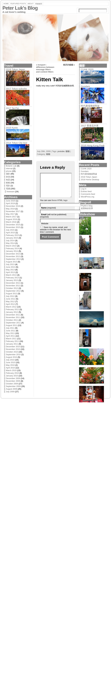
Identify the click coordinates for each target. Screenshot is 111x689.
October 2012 (12, 288)
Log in (83, 189)
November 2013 (13, 256)
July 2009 (10, 391)
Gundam (85, 86)
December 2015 (13, 224)
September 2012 (13, 291)
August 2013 (11, 262)
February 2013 (12, 277)
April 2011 (10, 336)
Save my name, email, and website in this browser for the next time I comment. (55, 234)
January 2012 (12, 312)
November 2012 (13, 285)
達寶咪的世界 (87, 208)
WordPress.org (87, 197)
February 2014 (12, 248)
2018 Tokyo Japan (15, 69)
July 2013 (10, 264)
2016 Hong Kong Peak (92, 145)
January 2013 (12, 280)
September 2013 (13, 259)
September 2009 (13, 386)
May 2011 (10, 333)
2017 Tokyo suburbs (16, 88)
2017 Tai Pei (12, 108)
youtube (61, 151)
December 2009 (13, 378)
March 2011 (11, 338)
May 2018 (10, 209)
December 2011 (13, 315)
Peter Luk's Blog (20, 8)
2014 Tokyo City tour (16, 142)
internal (9, 168)
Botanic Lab (11, 166)
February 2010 (12, 373)
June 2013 (10, 267)
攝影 (8, 174)
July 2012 (10, 296)
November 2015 (13, 227)
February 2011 (12, 341)
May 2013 (10, 269)
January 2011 (12, 344)
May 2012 (10, 301)
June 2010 (10, 362)
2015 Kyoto (12, 127)
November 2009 (13, 381)
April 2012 (10, 304)
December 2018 (13, 206)
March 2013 (11, 275)
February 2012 (12, 309)
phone (9, 171)
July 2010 (10, 360)
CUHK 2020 (87, 69)
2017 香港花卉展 (89, 125)
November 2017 (13, 211)
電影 (8, 185)
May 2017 (10, 214)
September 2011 (13, 323)
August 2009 (11, 389)
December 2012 (13, 283)
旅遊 (8, 177)
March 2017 (11, 216)
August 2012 (11, 293)
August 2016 (11, 219)
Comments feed (88, 194)
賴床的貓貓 (68, 65)
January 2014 (12, 251)
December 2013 (13, 254)
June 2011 (10, 330)
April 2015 (10, 232)
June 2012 (10, 299)
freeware (11, 191)
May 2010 (10, 365)
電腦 (8, 188)
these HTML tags (59, 205)
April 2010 (10, 368)
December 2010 (13, 346)
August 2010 (11, 357)
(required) (48, 212)
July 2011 (10, 328)
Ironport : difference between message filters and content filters (45, 68)
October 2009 (12, 383)
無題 (8, 180)
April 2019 (10, 203)
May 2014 (10, 243)
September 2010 (13, 354)
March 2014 (11, 246)
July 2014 (10, 240)
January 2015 (12, 238)
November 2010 (13, 349)
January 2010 (12, 376)
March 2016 (11, 222)
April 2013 (10, 272)
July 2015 (10, 230)
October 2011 (12, 320)
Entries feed (86, 191)
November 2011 (13, 317)
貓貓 (8, 182)
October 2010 (12, 352)
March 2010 (11, 370)
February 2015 (12, 235)
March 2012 (11, 307)
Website (44, 228)
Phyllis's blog (86, 206)
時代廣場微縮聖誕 (90, 105)
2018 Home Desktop (90, 179)
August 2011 (11, 325)
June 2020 (10, 201)
